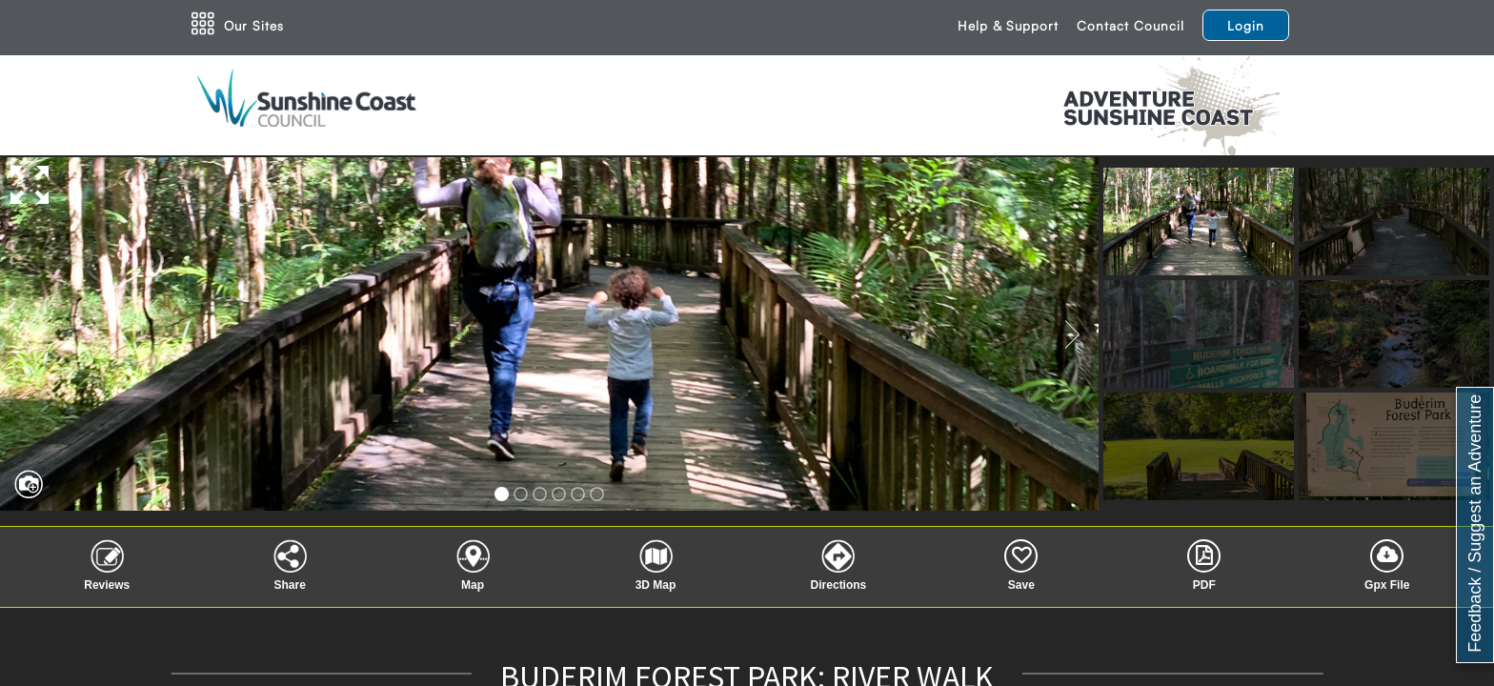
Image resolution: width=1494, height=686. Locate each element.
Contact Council (1130, 25)
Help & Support (1008, 25)
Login (1245, 25)
